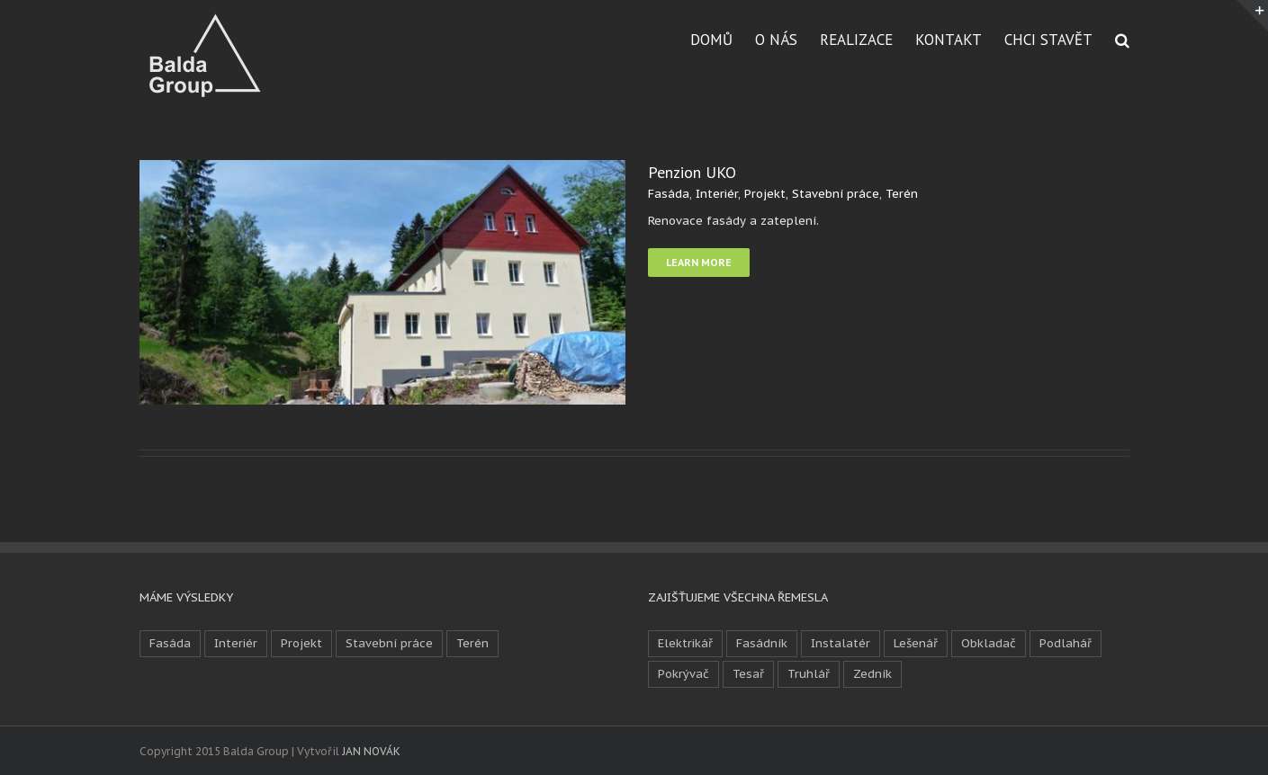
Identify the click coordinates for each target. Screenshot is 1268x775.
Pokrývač (683, 673)
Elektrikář (685, 643)
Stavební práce (835, 193)
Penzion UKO (692, 172)
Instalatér (840, 643)
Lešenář (916, 643)
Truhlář (808, 673)
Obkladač (988, 643)
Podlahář (1065, 643)
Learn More (699, 262)
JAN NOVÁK (371, 751)
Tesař (748, 673)
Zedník (872, 673)
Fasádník (761, 643)
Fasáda (668, 193)
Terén (902, 193)
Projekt (765, 193)
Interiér (717, 193)
